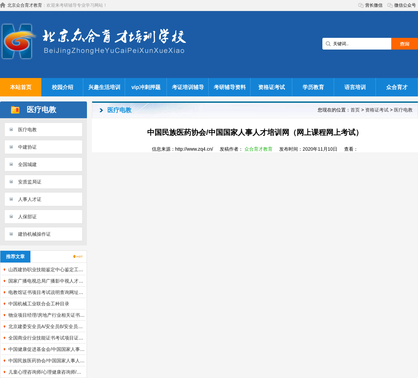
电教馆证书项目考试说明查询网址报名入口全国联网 (62, 292)
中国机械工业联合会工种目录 (38, 303)
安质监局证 (29, 181)
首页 (355, 109)
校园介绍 (62, 87)
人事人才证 (29, 199)
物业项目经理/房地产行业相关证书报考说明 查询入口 (63, 315)
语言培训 (355, 87)
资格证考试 (271, 87)
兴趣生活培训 (104, 87)
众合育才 (397, 87)
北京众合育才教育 (24, 5)
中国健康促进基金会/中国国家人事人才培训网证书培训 (65, 349)
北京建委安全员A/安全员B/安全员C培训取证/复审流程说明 (68, 326)
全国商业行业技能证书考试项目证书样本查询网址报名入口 (69, 338)
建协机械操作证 (34, 234)
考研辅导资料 (230, 87)
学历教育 (313, 87)
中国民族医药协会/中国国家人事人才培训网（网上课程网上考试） (76, 360)
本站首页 (20, 87)
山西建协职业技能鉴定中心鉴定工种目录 (50, 269)
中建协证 (27, 147)
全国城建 (27, 164)
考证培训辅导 (188, 87)
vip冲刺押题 (146, 87)
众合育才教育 (258, 149)
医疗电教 (27, 129)
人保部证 (27, 216)
